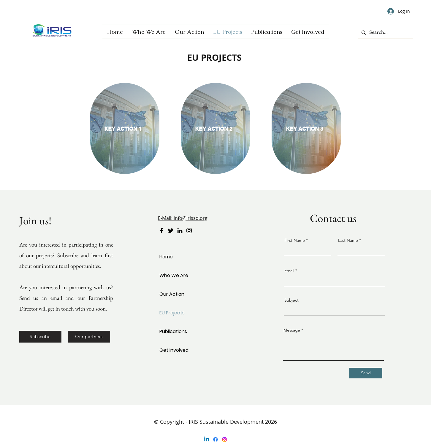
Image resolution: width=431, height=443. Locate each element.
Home (166, 256)
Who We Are (173, 275)
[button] (40, 337)
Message (291, 330)
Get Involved (173, 350)
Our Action (171, 294)
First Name (294, 240)
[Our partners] (89, 337)
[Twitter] (170, 230)
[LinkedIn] (179, 230)
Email (289, 270)
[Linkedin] (207, 439)
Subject (291, 300)
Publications (173, 331)
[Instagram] (189, 230)
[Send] (365, 373)
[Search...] (384, 33)
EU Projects (172, 312)
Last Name (348, 240)
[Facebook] (161, 230)
